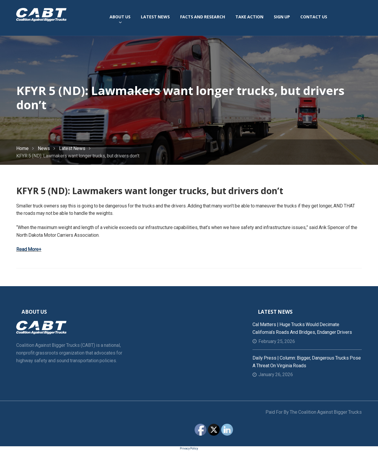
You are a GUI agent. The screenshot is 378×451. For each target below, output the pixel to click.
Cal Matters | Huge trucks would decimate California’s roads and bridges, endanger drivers (302, 328)
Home (22, 148)
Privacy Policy (189, 448)
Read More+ (28, 249)
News (44, 148)
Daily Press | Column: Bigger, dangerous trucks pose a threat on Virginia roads (306, 361)
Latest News (72, 148)
